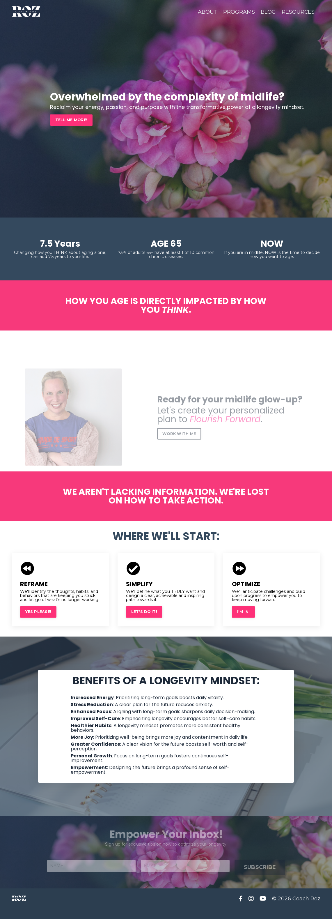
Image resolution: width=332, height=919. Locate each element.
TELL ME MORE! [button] (71, 120)
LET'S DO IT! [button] (144, 611)
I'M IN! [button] (243, 611)
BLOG (268, 12)
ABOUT (207, 12)
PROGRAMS (239, 12)
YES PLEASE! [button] (39, 611)
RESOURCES (298, 12)
